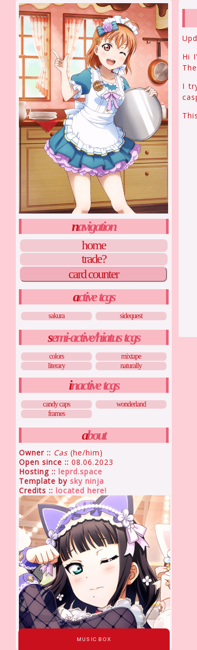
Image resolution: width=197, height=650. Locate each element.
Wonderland (131, 404)
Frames (56, 414)
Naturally (131, 366)
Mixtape (131, 356)
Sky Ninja (87, 481)
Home (94, 245)
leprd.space (80, 471)
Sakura (56, 316)
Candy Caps (56, 404)
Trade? (93, 259)
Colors (56, 356)
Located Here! (81, 490)
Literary (56, 366)
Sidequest (131, 316)
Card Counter (93, 274)
